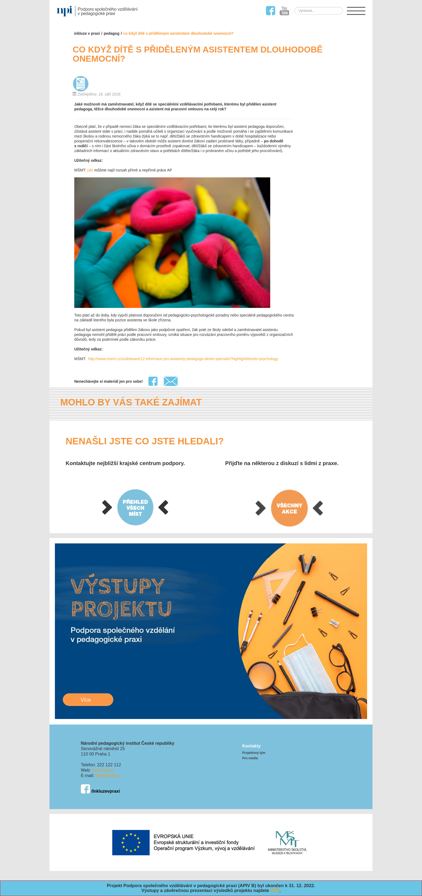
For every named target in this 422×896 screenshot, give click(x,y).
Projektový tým (253, 753)
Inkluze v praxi (87, 33)
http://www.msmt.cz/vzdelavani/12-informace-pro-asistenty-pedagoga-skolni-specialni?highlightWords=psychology (182, 359)
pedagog (111, 33)
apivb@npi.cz (108, 775)
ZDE (275, 890)
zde (90, 170)
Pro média (250, 758)
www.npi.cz (103, 770)
